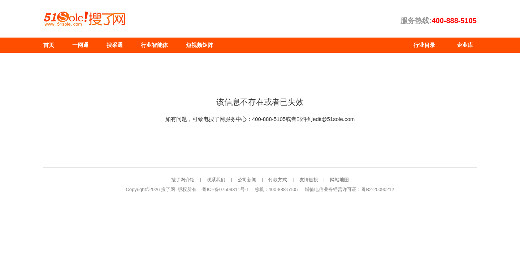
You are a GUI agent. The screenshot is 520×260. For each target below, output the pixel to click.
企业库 (465, 45)
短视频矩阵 (199, 45)
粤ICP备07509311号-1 (225, 189)
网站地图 (339, 179)
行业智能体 (154, 45)
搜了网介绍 (183, 179)
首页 (48, 45)
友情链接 (308, 179)
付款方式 (277, 179)
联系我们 (216, 179)
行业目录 (424, 45)
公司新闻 (247, 179)
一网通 (80, 45)
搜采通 (115, 45)
